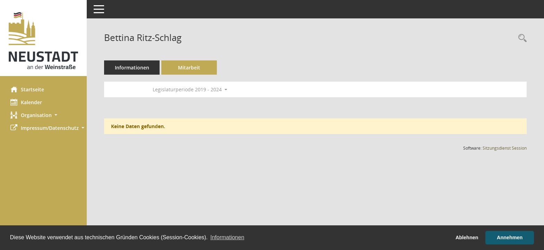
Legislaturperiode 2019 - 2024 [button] (190, 89)
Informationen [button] (227, 237)
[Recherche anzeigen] (521, 38)
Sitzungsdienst (505, 148)
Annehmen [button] (509, 237)
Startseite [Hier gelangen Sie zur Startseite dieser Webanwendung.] (27, 89)
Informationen (132, 67)
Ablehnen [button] (467, 237)
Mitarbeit (189, 67)
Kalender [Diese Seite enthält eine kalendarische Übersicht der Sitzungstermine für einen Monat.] (26, 102)
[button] (43, 115)
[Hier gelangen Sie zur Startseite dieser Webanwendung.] (43, 40)
